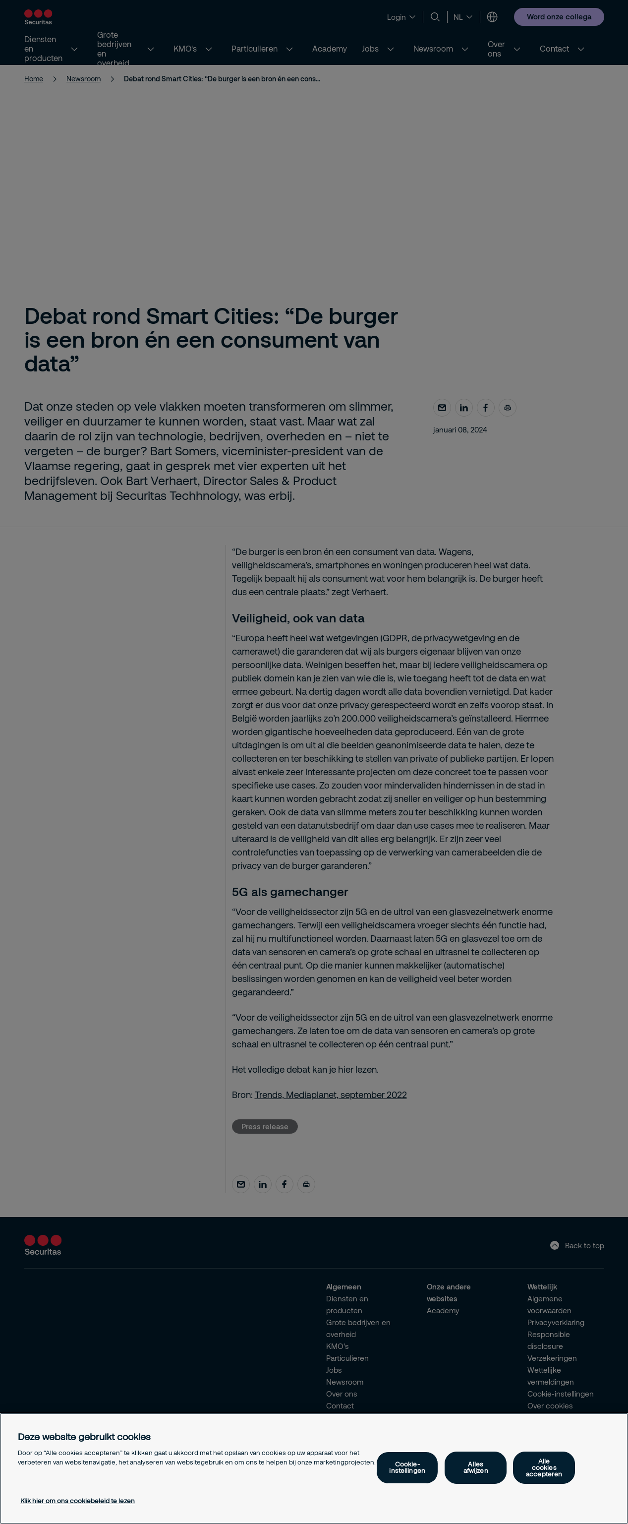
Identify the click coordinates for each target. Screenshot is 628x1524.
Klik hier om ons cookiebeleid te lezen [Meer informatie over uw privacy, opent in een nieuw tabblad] (77, 1501)
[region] (314, 1468)
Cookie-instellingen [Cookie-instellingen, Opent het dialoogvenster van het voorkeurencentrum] (407, 1467)
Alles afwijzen (475, 1467)
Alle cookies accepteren (544, 1467)
